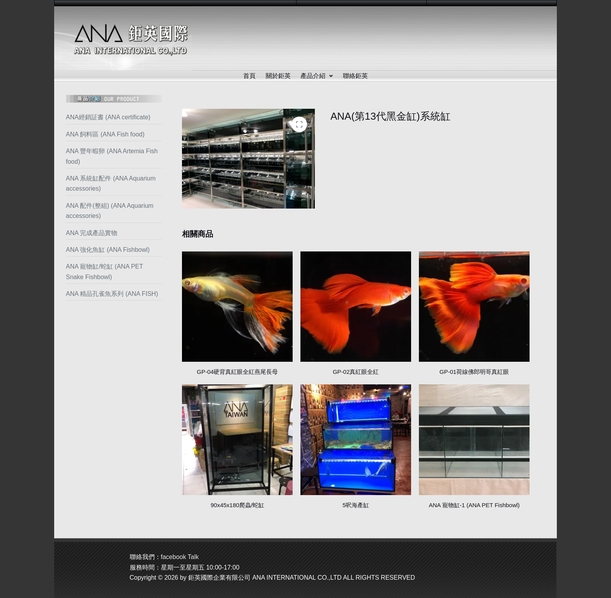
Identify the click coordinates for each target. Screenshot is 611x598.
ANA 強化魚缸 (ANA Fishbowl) (108, 249)
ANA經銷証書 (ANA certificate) (108, 117)
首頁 (249, 76)
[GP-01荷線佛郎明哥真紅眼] (474, 306)
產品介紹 (317, 76)
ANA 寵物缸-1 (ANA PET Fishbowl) (474, 505)
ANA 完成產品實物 (91, 233)
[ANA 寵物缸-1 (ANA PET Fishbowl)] (474, 439)
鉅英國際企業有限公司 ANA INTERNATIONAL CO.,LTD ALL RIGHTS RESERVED (301, 577)
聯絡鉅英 (355, 76)
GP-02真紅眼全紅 (356, 371)
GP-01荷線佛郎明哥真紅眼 (474, 371)
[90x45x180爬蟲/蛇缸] (237, 439)
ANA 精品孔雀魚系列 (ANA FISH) (112, 293)
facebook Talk (180, 557)
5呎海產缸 (356, 505)
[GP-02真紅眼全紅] (355, 306)
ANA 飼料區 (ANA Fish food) (105, 134)
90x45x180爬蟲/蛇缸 (237, 505)
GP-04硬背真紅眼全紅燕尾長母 (237, 371)
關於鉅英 (278, 76)
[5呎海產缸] (355, 439)
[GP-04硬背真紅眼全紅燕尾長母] (237, 306)
